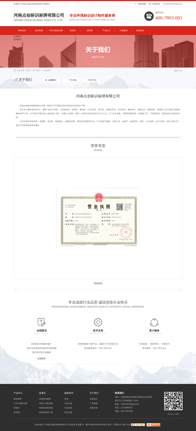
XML (124, 424)
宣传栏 (73, 30)
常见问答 (68, 412)
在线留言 (156, 4)
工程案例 (123, 30)
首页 (28, 70)
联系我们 (18, 39)
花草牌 (90, 30)
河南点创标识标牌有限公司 (39, 15)
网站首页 (22, 30)
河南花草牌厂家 (46, 412)
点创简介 (18, 36)
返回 (178, 70)
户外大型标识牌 (56, 30)
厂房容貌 (72, 80)
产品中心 (106, 30)
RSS (128, 424)
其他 (66, 399)
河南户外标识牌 (46, 403)
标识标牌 (39, 30)
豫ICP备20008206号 (95, 424)
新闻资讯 (140, 30)
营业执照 (98, 283)
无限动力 (117, 424)
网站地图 (142, 4)
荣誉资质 (92, 80)
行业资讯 (68, 408)
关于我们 (37, 70)
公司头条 (68, 403)
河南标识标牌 (45, 399)
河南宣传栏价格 (46, 408)
